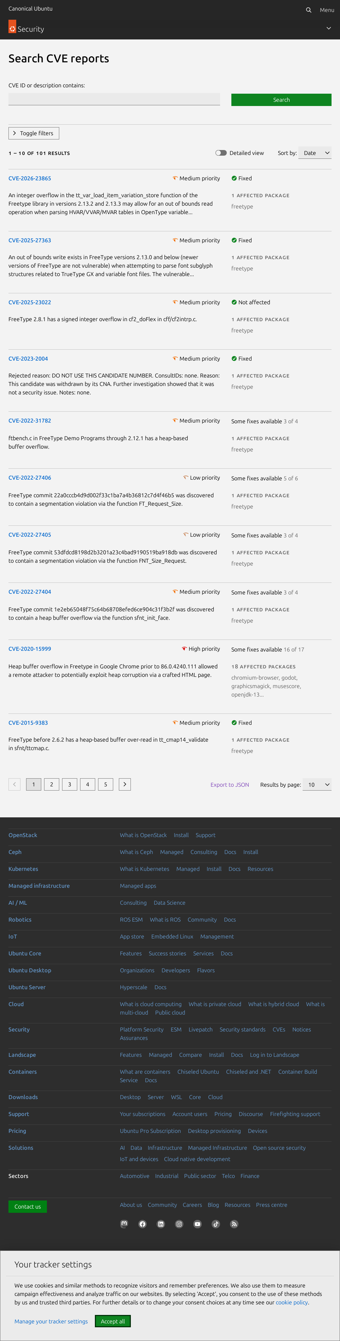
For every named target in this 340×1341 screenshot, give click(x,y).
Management (217, 936)
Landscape (22, 1055)
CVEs (279, 1029)
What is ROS (165, 919)
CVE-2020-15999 (29, 648)
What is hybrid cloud (273, 1004)
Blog (213, 1205)
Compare (190, 1055)
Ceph (15, 852)
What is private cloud (215, 1004)
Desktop (130, 1097)
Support (205, 835)
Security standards (243, 1029)
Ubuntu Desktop (29, 970)
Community (202, 919)
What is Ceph (136, 852)
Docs (230, 852)
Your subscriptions (142, 1114)
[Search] (308, 10)
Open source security (279, 1147)
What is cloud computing (151, 1004)
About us (131, 1205)
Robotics (19, 919)
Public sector (200, 1176)
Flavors (206, 970)
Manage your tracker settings (51, 1321)
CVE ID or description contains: (46, 85)
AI (122, 1147)
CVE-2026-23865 (29, 178)
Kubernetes (23, 869)
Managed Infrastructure (217, 1147)
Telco (228, 1176)
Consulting (203, 852)
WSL (176, 1097)
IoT (12, 936)
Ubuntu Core (24, 953)
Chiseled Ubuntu (198, 1071)
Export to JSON (230, 784)
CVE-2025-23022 (29, 302)
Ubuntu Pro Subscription (150, 1131)
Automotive (135, 1176)
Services (203, 953)
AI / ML (17, 902)
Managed (171, 852)
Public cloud (170, 1012)
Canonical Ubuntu (30, 8)
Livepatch (201, 1029)
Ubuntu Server (26, 987)
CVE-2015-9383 (28, 722)
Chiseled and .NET (248, 1071)
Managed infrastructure (39, 885)
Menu (327, 10)
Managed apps (138, 885)
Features (131, 953)
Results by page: (280, 784)
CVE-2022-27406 (29, 477)
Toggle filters (36, 133)
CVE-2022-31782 (29, 420)
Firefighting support (295, 1114)
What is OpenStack (143, 835)
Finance (250, 1176)
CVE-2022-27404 (29, 591)
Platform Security (142, 1029)
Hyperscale (133, 987)
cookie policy (292, 1302)
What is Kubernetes (144, 869)
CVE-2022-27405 (29, 534)
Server (156, 1097)
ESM (176, 1029)
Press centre (271, 1205)
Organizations (137, 970)
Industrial (166, 1176)
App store (132, 936)
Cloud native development (197, 1159)
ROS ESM (131, 919)
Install (181, 835)
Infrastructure (165, 1147)
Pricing (223, 1114)
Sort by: (287, 153)
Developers (176, 970)
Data (136, 1147)
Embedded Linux (172, 936)
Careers (192, 1205)
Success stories (167, 953)
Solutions (20, 1147)
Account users (189, 1114)
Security (19, 1029)
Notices (301, 1029)
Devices (257, 1131)
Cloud (16, 1004)
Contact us (27, 1206)
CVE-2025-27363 (29, 240)
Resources (260, 869)
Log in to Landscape (274, 1055)
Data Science (170, 902)
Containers (22, 1071)
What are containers (145, 1071)
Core (195, 1097)
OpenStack (22, 835)
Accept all (113, 1321)
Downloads (23, 1097)
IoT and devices (139, 1159)
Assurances (134, 1038)
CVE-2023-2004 (28, 358)
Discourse (251, 1114)
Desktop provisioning (214, 1131)
